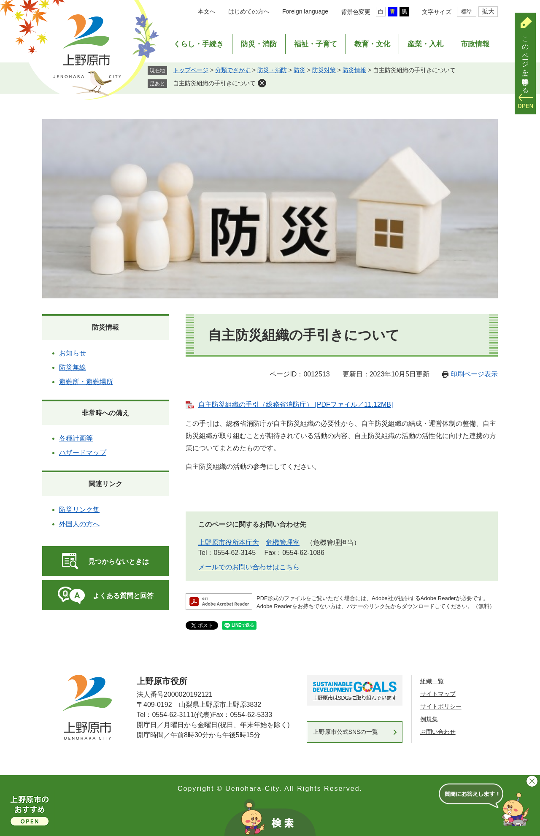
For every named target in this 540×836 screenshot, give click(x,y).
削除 (262, 83)
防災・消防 (259, 44)
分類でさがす (233, 70)
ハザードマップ (82, 452)
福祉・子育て (315, 44)
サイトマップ (438, 693)
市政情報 (475, 44)
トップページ (190, 70)
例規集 (429, 719)
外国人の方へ (79, 524)
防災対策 (324, 70)
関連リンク (105, 483)
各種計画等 (76, 438)
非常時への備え (105, 413)
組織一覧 (432, 681)
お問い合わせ (438, 731)
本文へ (207, 11)
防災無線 (72, 367)
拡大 (488, 11)
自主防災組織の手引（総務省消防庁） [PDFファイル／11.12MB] (295, 404)
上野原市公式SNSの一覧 (345, 731)
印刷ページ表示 (474, 374)
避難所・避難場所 (86, 381)
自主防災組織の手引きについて (214, 83)
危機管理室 (283, 542)
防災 (299, 70)
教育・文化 (372, 44)
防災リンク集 (79, 509)
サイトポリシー (441, 706)
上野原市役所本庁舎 (228, 542)
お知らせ (72, 353)
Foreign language (305, 11)
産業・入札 (425, 44)
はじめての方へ (249, 11)
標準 (466, 11)
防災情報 (354, 70)
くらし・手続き (198, 44)
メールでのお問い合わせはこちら (249, 567)
